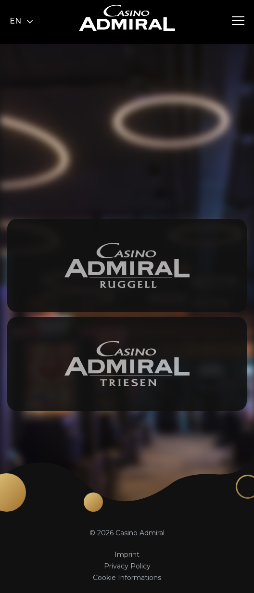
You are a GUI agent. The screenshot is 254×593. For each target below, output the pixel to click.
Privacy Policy (127, 566)
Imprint (127, 554)
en (21, 20)
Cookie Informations (127, 577)
